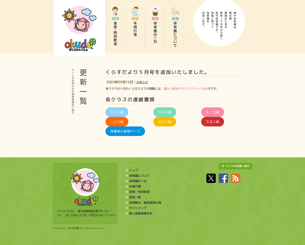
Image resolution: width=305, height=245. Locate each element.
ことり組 (117, 121)
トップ (133, 170)
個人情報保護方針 (140, 213)
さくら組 (117, 112)
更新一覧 (135, 197)
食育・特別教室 (139, 191)
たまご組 (212, 121)
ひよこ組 (164, 121)
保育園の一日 (138, 181)
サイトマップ (138, 208)
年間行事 (135, 186)
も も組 (212, 112)
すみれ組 (164, 112)
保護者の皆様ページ (125, 131)
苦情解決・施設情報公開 (145, 202)
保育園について (139, 175)
